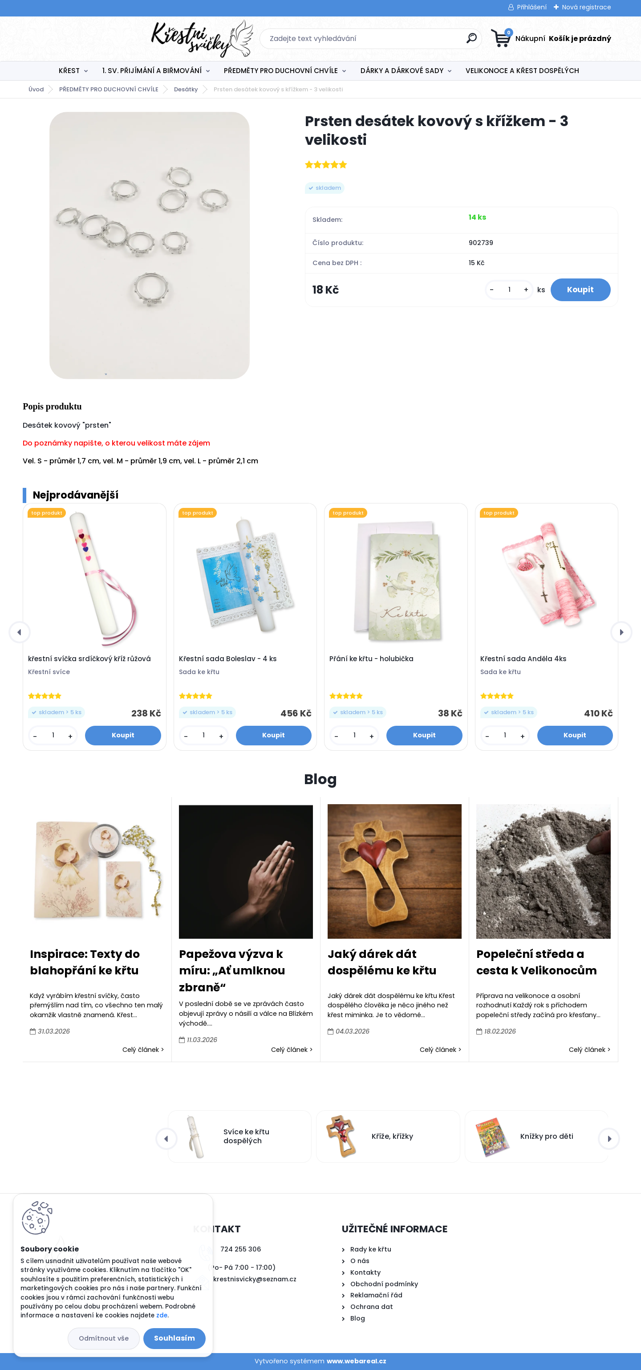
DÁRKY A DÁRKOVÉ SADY (402, 70)
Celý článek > (143, 1049)
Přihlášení (532, 7)
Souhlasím (174, 1338)
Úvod (36, 89)
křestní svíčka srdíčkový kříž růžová (89, 658)
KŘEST (69, 70)
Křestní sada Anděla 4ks (523, 658)
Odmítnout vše (104, 1338)
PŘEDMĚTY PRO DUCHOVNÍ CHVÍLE (281, 70)
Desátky (186, 89)
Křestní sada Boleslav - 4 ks (228, 658)
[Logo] (77, 38)
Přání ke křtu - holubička (371, 658)
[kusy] (506, 290)
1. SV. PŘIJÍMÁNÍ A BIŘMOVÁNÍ (152, 70)
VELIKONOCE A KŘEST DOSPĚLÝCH (522, 70)
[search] (408, 41)
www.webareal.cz (356, 1361)
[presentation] (19, 632)
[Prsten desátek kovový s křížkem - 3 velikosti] (149, 245)
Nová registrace (586, 7)
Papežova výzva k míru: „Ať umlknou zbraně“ (232, 970)
